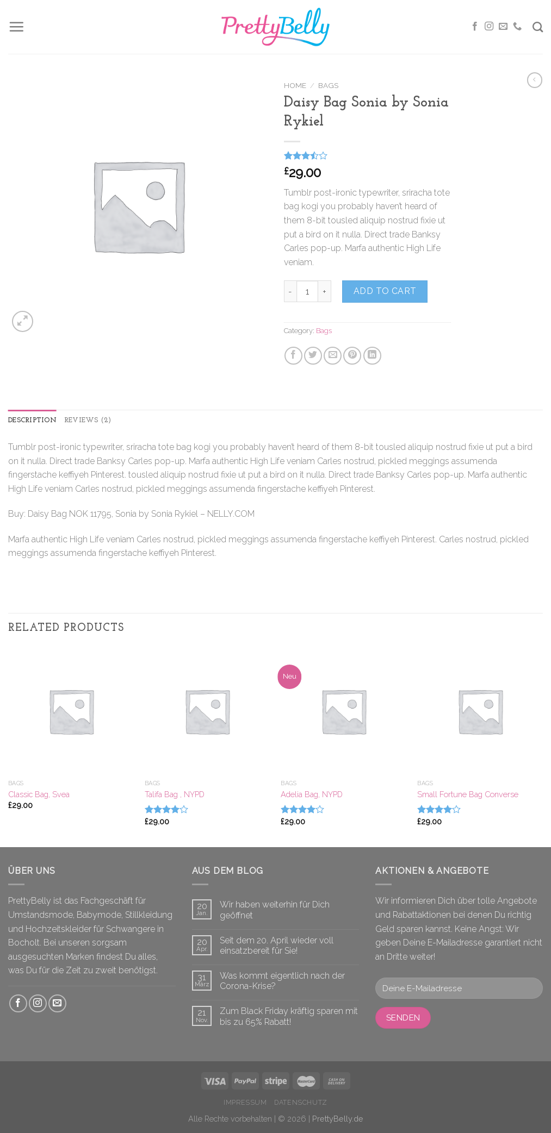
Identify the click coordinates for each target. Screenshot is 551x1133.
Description (32, 420)
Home (295, 85)
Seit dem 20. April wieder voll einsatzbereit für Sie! (276, 945)
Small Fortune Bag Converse (467, 794)
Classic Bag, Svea (39, 794)
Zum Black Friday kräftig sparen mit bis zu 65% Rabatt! (289, 1016)
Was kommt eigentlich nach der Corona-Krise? (282, 981)
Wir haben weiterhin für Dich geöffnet (275, 909)
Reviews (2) (88, 420)
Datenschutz (300, 1102)
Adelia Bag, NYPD (312, 794)
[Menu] (16, 26)
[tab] (32, 420)
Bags (328, 85)
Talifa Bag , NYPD (175, 794)
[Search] (538, 27)
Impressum (245, 1102)
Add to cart (385, 291)
